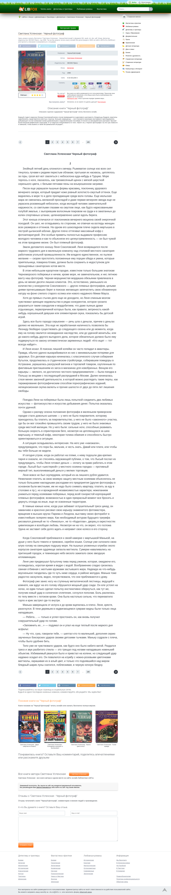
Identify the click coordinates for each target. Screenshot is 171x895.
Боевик (20, 860)
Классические (23, 871)
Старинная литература (133, 62)
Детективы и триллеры (62, 9)
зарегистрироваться (43, 787)
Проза (128, 39)
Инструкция (102, 102)
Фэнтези (54, 879)
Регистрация (145, 2)
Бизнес (128, 52)
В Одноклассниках (88, 46)
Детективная (55, 865)
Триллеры (22, 876)
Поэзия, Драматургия (133, 72)
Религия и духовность (133, 56)
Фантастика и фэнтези (133, 23)
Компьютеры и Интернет (134, 69)
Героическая (55, 863)
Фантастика (101, 9)
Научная (54, 871)
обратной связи (86, 892)
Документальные (131, 36)
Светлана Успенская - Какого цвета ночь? (81, 745)
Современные (89, 871)
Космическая (55, 868)
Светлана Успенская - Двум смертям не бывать (29, 745)
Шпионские (22, 879)
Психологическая (57, 873)
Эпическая (55, 881)
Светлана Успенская (74, 58)
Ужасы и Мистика (57, 876)
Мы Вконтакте (107, 46)
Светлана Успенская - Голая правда (106, 745)
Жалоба (61, 96)
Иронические (23, 865)
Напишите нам (72, 98)
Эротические (88, 873)
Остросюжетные (90, 868)
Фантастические (89, 865)
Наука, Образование (132, 33)
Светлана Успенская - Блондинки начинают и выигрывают (55, 746)
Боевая (53, 860)
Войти (134, 2)
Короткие (87, 863)
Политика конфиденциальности (128, 879)
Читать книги (46, 9)
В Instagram (66, 46)
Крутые (21, 873)
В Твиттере (46, 46)
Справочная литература (134, 59)
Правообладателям (123, 876)
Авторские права (68, 28)
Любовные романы (85, 9)
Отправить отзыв (26, 845)
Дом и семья (130, 49)
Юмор (128, 65)
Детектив (70, 68)
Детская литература (132, 46)
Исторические (23, 868)
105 (88, 142)
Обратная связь (122, 881)
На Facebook (27, 46)
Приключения (130, 43)
